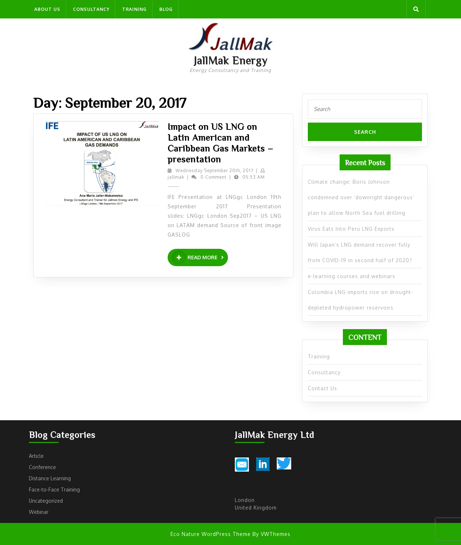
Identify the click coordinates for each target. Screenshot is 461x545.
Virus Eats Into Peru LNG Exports (351, 229)
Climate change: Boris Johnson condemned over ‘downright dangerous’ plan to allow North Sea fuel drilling (361, 197)
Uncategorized (46, 501)
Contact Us (322, 388)
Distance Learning (50, 478)
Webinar (38, 512)
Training (134, 9)
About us (47, 9)
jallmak (176, 177)
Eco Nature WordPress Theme (211, 534)
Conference (42, 467)
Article (36, 456)
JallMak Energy (230, 60)
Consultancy (91, 9)
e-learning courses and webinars (351, 276)
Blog (166, 9)
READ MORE (200, 257)
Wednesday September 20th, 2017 (214, 170)
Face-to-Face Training (54, 489)
